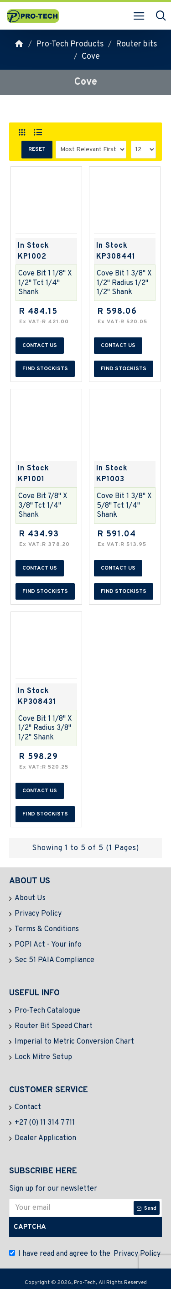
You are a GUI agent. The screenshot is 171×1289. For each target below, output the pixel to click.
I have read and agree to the (85, 1253)
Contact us (39, 345)
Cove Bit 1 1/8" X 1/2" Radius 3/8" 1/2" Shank (45, 728)
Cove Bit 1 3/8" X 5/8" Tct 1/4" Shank (124, 506)
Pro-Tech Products (70, 44)
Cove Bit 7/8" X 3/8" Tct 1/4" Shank (42, 506)
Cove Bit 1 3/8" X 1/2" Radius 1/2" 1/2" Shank (124, 283)
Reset (37, 149)
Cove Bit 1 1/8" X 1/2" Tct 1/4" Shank (45, 283)
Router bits (136, 44)
